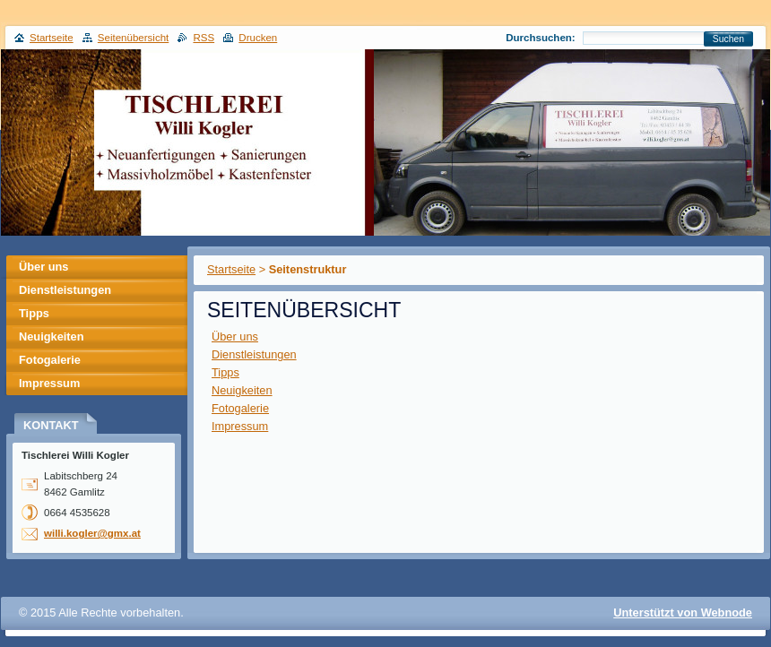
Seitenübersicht (133, 37)
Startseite (231, 269)
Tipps (225, 372)
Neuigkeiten (242, 390)
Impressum (240, 426)
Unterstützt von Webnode (682, 612)
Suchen (728, 39)
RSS (203, 37)
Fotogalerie (240, 408)
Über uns (235, 336)
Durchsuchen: (540, 37)
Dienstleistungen (254, 354)
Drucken (257, 37)
